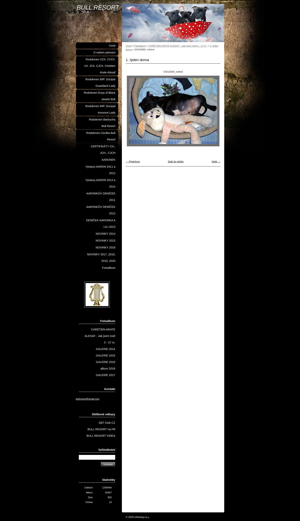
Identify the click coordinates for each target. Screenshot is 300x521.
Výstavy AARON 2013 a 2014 (100, 183)
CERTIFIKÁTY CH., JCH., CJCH (103, 149)
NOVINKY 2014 (105, 233)
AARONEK (108, 159)
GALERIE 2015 (105, 355)
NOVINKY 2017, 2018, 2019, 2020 (101, 257)
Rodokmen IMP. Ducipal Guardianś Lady (100, 82)
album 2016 (107, 368)
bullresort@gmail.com (87, 398)
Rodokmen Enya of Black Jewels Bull (99, 96)
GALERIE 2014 (105, 349)
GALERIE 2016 (105, 362)
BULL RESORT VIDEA (101, 435)
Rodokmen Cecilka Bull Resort (100, 136)
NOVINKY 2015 (105, 240)
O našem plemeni (104, 52)
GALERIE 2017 (105, 375)
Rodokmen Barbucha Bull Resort (102, 123)
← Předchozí (133, 161)
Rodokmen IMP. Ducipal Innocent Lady (100, 109)
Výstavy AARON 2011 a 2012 (100, 170)
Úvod (128, 45)
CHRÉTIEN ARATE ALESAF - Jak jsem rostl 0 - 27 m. (177, 45)
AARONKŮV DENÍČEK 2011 (100, 197)
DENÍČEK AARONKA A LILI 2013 (100, 223)
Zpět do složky (176, 161)
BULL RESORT (98, 7)
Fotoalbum (140, 45)
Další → (216, 161)
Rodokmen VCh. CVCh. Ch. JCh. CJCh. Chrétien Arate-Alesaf (99, 66)
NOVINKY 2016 (105, 247)
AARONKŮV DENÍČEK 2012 (100, 210)
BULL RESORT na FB (101, 429)
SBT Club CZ (107, 422)
